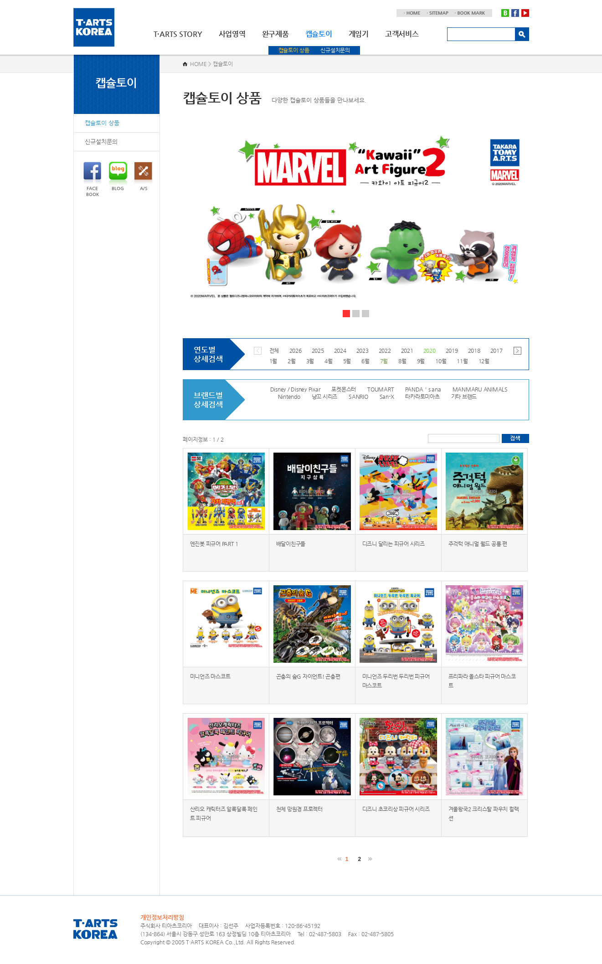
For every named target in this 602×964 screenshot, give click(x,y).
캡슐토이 (318, 34)
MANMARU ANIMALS (480, 389)
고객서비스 (402, 34)
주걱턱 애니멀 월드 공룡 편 (477, 544)
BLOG (118, 176)
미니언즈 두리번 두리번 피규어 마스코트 (396, 681)
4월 (328, 361)
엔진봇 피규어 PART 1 (214, 544)
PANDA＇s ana (423, 389)
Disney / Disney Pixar (295, 389)
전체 (274, 350)
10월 (440, 361)
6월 (365, 361)
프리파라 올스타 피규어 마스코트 (482, 681)
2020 (429, 350)
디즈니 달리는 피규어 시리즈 (393, 544)
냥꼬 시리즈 (325, 396)
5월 (347, 361)
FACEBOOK (92, 179)
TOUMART (380, 389)
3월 (310, 361)
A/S (143, 176)
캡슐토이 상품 (293, 50)
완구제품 (275, 34)
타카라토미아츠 (422, 396)
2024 (340, 350)
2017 (496, 350)
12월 (484, 361)
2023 (362, 350)
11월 (462, 361)
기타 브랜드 (464, 396)
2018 (474, 350)
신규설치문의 (335, 50)
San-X (387, 396)
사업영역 (232, 34)
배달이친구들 (291, 544)
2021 (407, 350)
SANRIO (358, 396)
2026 (295, 350)
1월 (273, 361)
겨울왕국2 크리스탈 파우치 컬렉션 (483, 813)
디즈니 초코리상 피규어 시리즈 (396, 809)
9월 (421, 361)
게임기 (359, 34)
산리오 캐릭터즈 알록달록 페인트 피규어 (223, 813)
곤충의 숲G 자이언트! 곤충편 (308, 676)
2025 (318, 350)
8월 (402, 361)
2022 (385, 350)
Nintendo (289, 396)
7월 (384, 361)
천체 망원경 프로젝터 (299, 809)
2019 (452, 350)
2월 (292, 361)
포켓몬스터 (343, 389)
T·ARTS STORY (178, 34)
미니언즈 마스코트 (210, 676)
